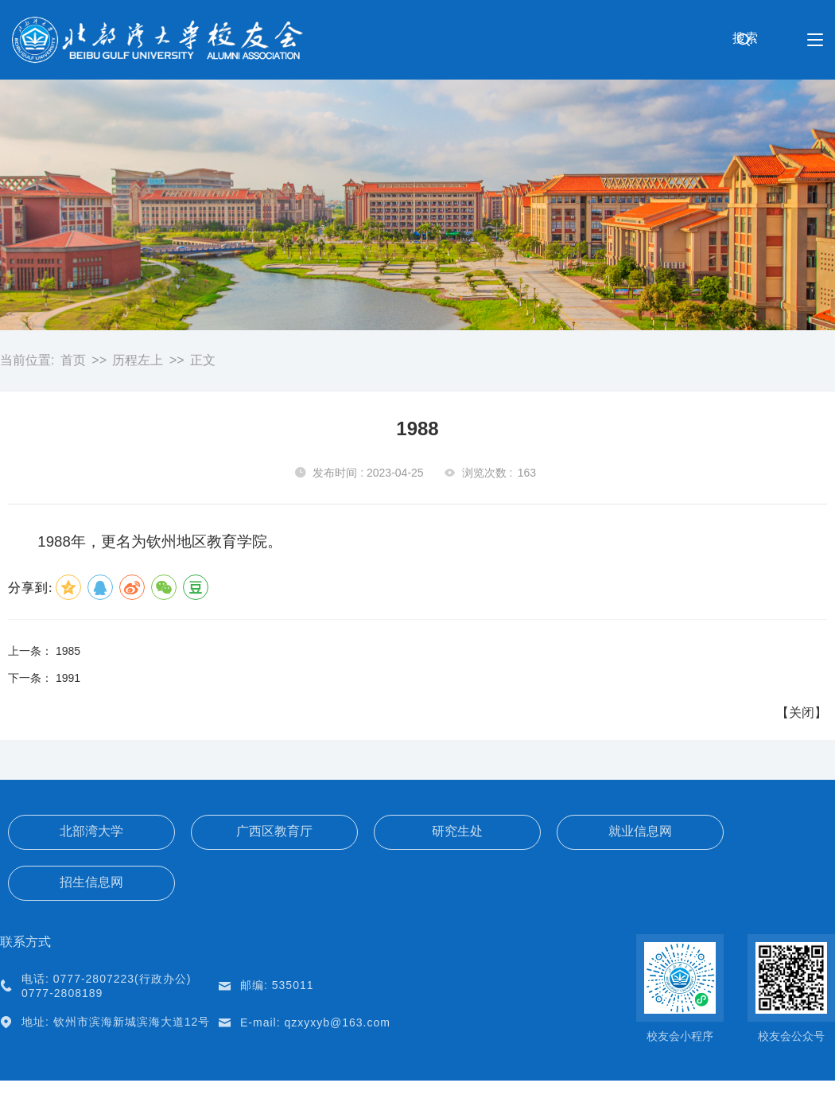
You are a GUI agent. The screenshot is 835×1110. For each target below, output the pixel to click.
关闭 (801, 712)
